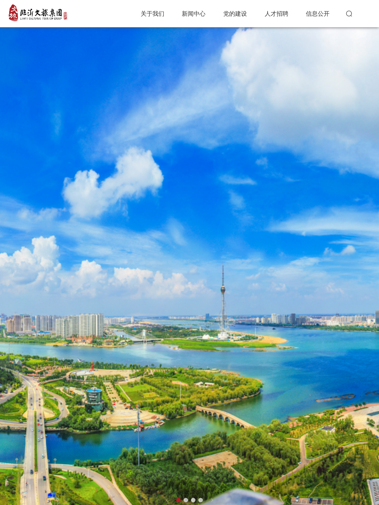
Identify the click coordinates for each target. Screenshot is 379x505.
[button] (167, 500)
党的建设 (235, 13)
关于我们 (152, 13)
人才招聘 (276, 13)
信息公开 (318, 13)
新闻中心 (193, 13)
